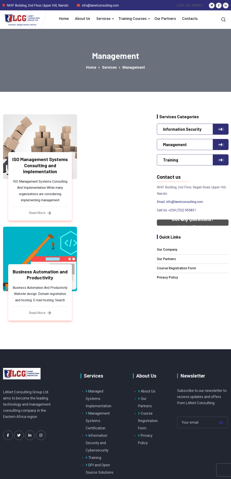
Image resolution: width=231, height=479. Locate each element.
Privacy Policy (167, 279)
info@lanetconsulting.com (184, 203)
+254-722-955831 (189, 5)
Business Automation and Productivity (115, 165)
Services (103, 18)
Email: (161, 203)
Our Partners (165, 18)
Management (192, 146)
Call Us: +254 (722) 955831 (176, 211)
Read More (38, 222)
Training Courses (132, 18)
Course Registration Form (176, 270)
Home (63, 18)
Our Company (167, 251)
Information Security (192, 130)
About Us (82, 18)
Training (192, 161)
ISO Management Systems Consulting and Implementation (38, 168)
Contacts (189, 18)
